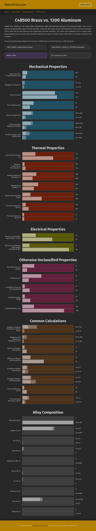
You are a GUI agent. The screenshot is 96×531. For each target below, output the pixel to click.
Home (6, 12)
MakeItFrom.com (15, 4)
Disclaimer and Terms (39, 526)
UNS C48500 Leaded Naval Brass (20, 47)
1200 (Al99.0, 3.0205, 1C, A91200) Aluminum (68, 47)
